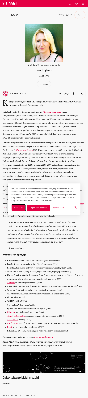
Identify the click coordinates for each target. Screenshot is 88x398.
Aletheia (11, 283)
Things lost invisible (16, 316)
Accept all (18, 208)
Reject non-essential (38, 208)
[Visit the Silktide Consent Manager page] (75, 207)
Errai (9, 327)
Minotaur (11, 312)
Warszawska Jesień (24, 150)
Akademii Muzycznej (52, 112)
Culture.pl (21, 94)
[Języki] (80, 15)
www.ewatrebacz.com (43, 337)
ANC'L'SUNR (12, 320)
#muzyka (44, 84)
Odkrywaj (9, 383)
